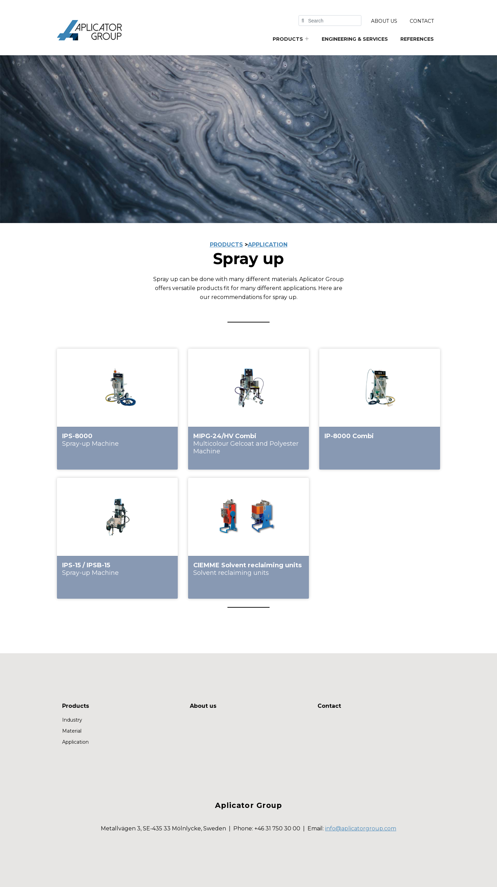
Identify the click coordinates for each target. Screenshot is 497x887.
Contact (422, 21)
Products (75, 706)
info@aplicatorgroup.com (360, 828)
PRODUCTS (226, 244)
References (417, 39)
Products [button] (291, 39)
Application (75, 742)
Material (71, 731)
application (268, 244)
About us (384, 21)
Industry (72, 720)
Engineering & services (355, 39)
